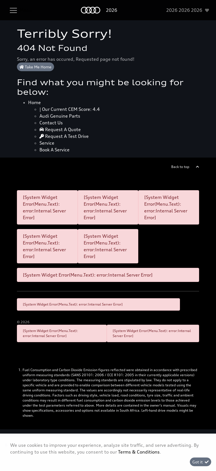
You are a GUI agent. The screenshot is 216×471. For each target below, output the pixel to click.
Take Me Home (35, 66)
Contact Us (51, 122)
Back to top (180, 167)
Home (34, 102)
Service (46, 143)
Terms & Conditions (139, 452)
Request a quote (60, 129)
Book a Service (54, 149)
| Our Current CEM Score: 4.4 (69, 109)
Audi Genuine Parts (59, 116)
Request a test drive (64, 136)
